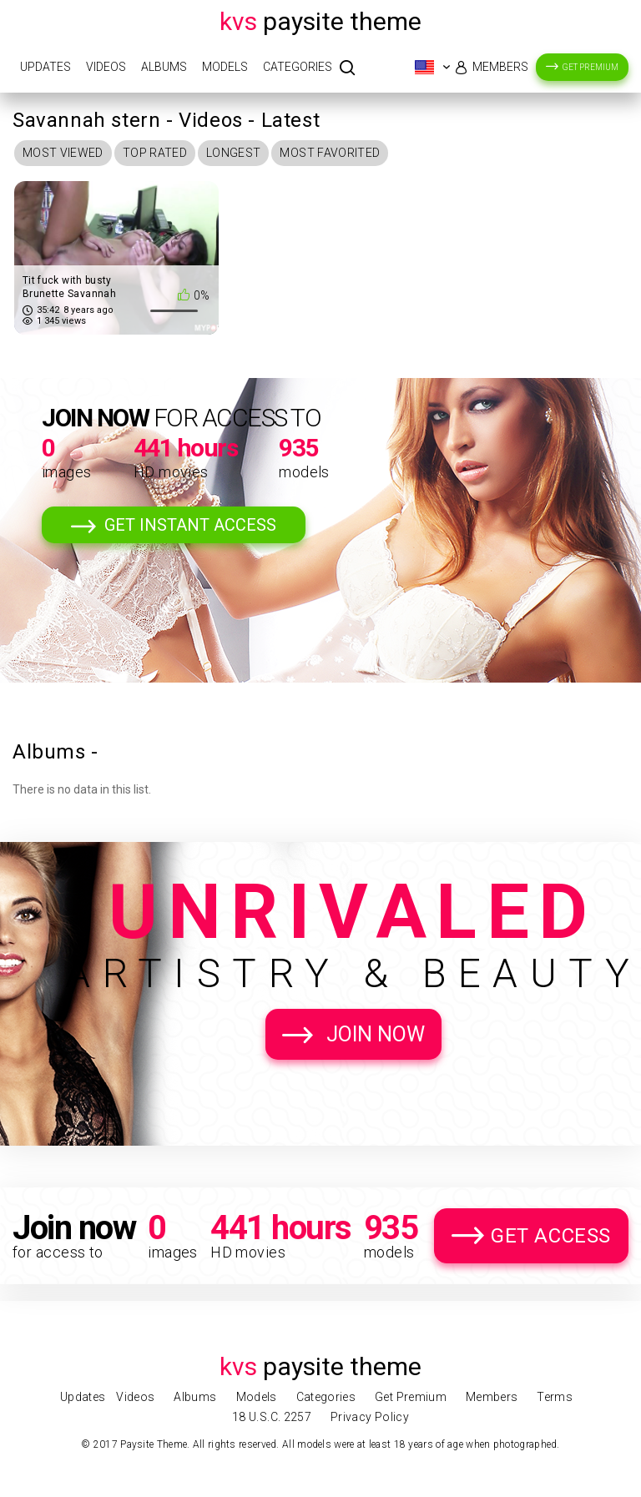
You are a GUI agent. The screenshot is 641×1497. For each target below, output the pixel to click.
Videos (106, 66)
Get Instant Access (190, 525)
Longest (233, 152)
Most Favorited (330, 152)
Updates (45, 66)
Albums (164, 66)
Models (225, 66)
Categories (297, 66)
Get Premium (590, 67)
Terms (555, 1397)
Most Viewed (63, 152)
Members (500, 66)
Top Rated (155, 152)
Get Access (551, 1236)
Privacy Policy (370, 1417)
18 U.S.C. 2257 (271, 1417)
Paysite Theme (320, 21)
